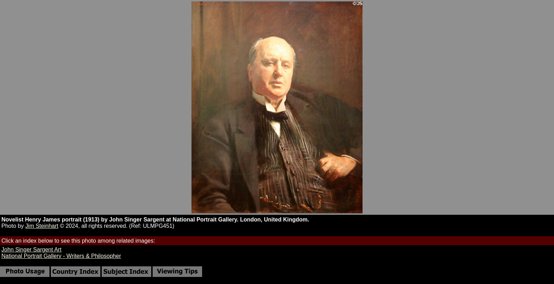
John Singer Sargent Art (31, 250)
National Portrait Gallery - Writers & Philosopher (61, 256)
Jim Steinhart (41, 226)
